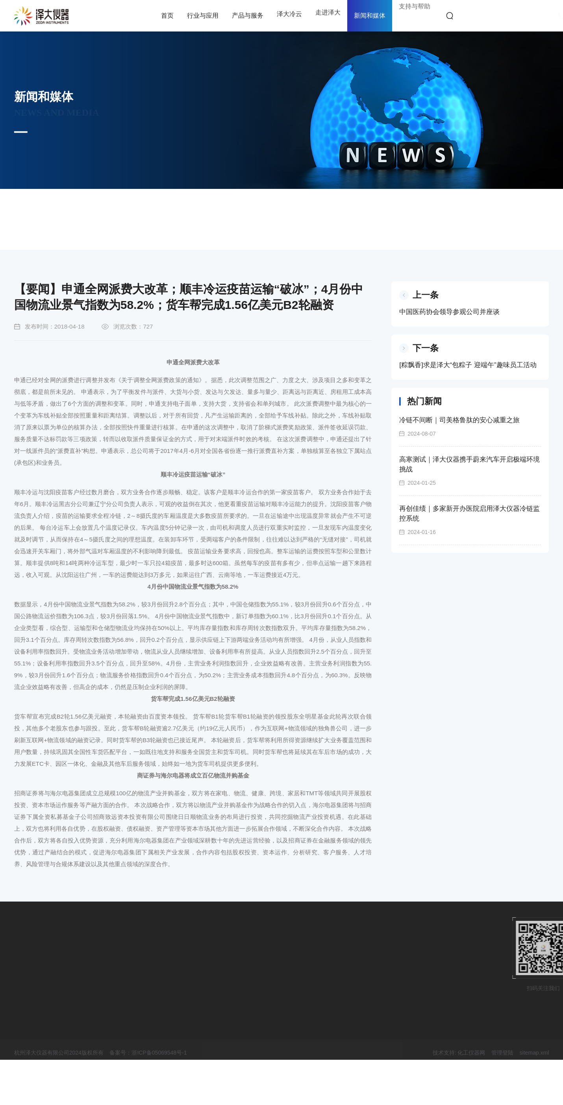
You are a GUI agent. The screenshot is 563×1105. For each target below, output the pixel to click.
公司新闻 (82, 210)
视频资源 (246, 205)
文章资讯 (136, 205)
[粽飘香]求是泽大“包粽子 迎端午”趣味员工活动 (472, 395)
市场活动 (27, 205)
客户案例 (191, 205)
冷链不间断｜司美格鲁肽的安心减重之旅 (464, 451)
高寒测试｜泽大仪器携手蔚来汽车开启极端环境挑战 (474, 495)
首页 (63, 235)
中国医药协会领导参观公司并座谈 (454, 342)
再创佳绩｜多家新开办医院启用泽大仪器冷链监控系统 (474, 544)
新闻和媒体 (370, 15)
